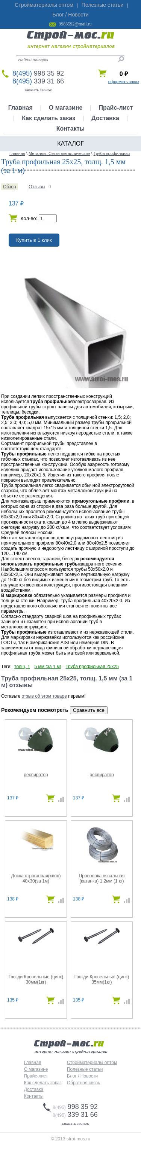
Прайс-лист (116, 107)
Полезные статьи (102, 5)
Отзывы (37, 186)
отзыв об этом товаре (44, 696)
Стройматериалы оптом (44, 5)
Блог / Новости (70, 15)
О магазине (66, 107)
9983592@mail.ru (75, 24)
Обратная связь (83, 1082)
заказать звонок (38, 90)
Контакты (70, 128)
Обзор (9, 186)
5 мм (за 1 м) (47, 666)
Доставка (105, 118)
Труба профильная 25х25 (91, 666)
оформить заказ (123, 81)
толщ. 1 (22, 666)
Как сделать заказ (48, 118)
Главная (20, 107)
